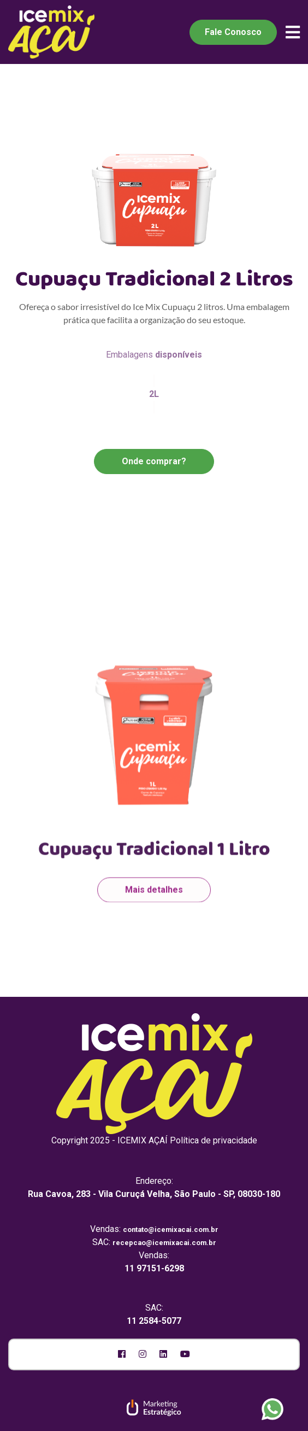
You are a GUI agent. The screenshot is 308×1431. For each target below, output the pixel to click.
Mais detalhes (154, 877)
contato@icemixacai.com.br (170, 1229)
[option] (154, 713)
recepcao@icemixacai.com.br (164, 1243)
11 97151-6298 (154, 1268)
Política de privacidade (213, 1140)
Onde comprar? (154, 461)
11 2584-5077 (154, 1321)
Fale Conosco (233, 32)
